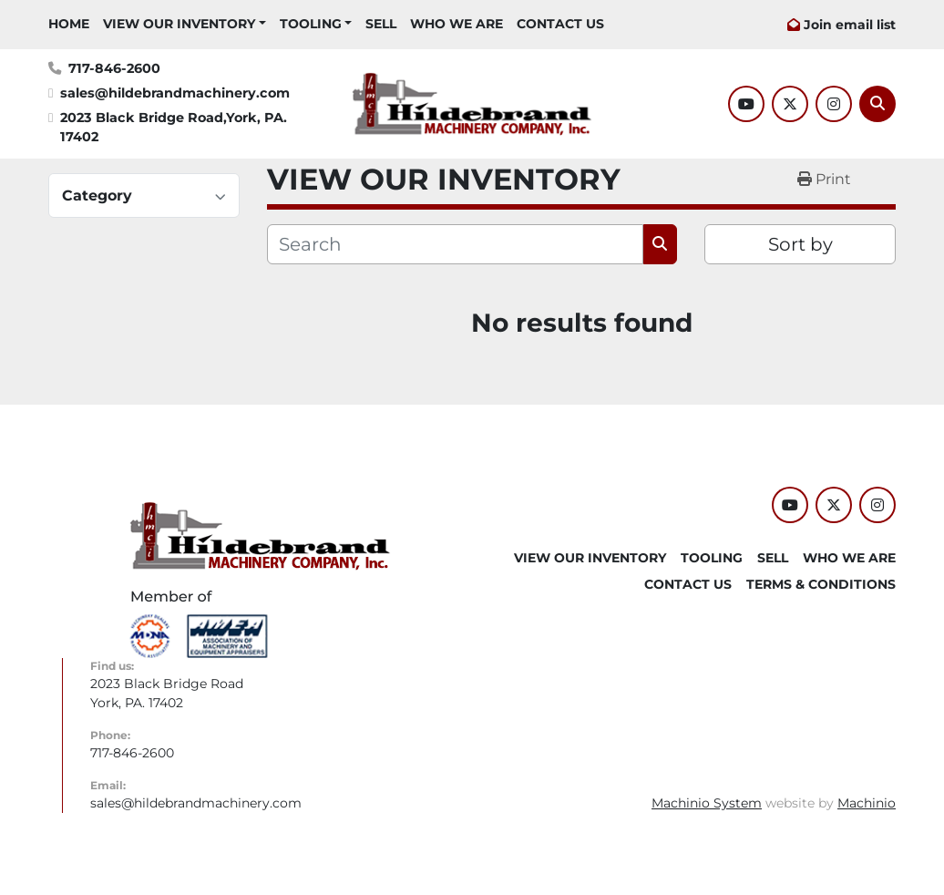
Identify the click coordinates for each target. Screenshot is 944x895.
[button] (184, 24)
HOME (68, 23)
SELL (380, 23)
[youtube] (746, 104)
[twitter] (790, 104)
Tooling (311, 23)
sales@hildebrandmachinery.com (175, 93)
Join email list (850, 24)
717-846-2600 (114, 68)
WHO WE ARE (456, 23)
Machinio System (707, 803)
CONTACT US (560, 23)
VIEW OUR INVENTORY (179, 23)
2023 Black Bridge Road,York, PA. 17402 (175, 127)
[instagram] (834, 104)
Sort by (800, 244)
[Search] (877, 104)
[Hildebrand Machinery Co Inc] (260, 535)
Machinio (866, 803)
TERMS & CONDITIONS (821, 584)
